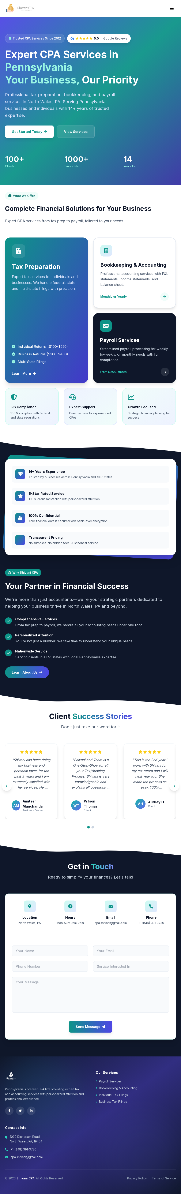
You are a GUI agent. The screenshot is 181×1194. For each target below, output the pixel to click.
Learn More (24, 373)
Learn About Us (27, 672)
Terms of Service (164, 1178)
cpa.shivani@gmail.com (27, 1157)
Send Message (90, 1027)
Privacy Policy (137, 1178)
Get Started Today (29, 132)
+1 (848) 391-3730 (23, 1149)
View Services (76, 132)
